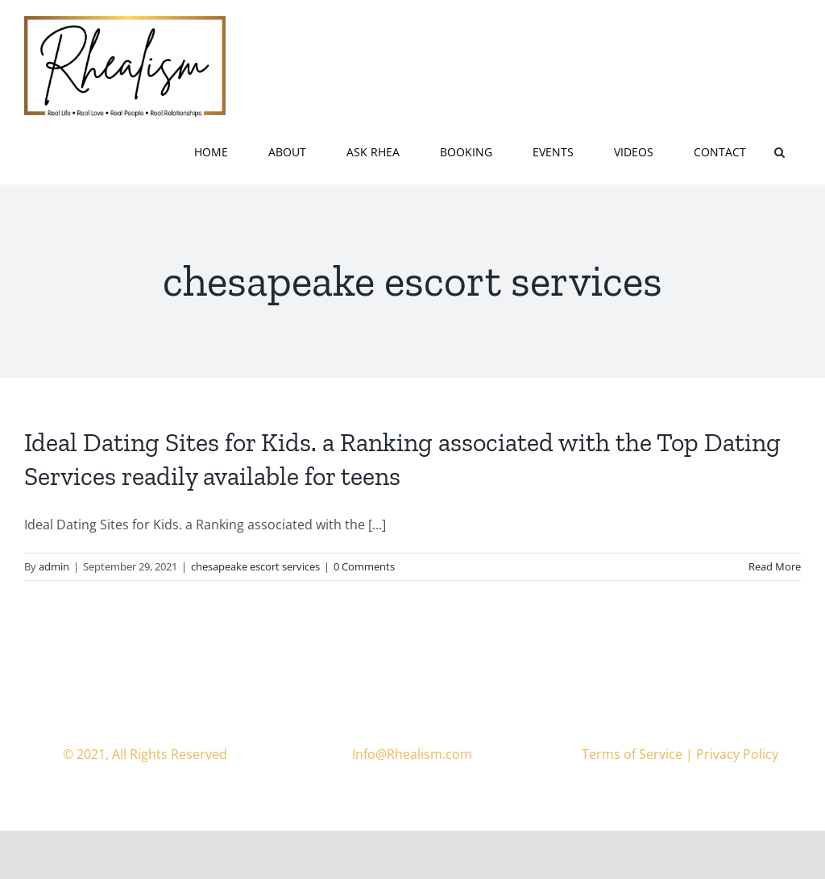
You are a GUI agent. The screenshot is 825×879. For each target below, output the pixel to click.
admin (54, 566)
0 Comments (364, 566)
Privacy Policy (737, 754)
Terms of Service (632, 754)
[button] (779, 151)
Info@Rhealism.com (412, 754)
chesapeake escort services (255, 566)
